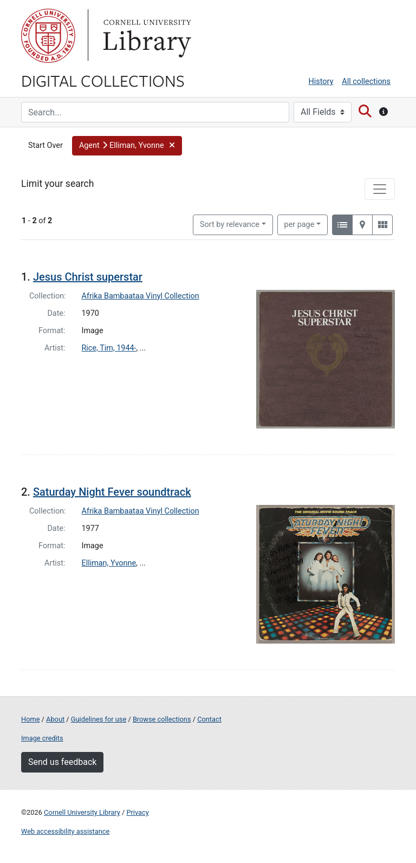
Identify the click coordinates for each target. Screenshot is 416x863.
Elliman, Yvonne (109, 563)
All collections (366, 81)
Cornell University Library (82, 812)
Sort (229, 224)
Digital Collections (103, 80)
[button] (127, 145)
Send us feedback (62, 762)
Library (145, 36)
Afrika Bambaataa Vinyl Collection (140, 296)
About (55, 719)
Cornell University (48, 36)
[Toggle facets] (380, 189)
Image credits (42, 738)
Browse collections (162, 719)
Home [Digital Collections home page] (30, 719)
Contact (209, 719)
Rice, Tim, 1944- (109, 348)
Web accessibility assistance (65, 831)
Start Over (45, 145)
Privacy (137, 812)
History (321, 81)
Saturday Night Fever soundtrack (112, 491)
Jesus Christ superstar (87, 276)
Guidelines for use (98, 719)
